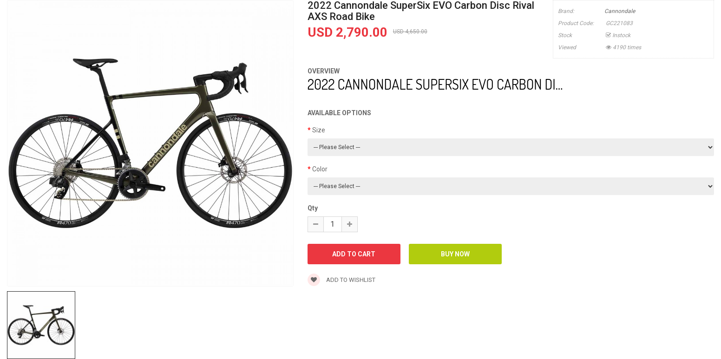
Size (318, 130)
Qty (313, 208)
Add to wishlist (341, 279)
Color (320, 169)
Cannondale (619, 11)
